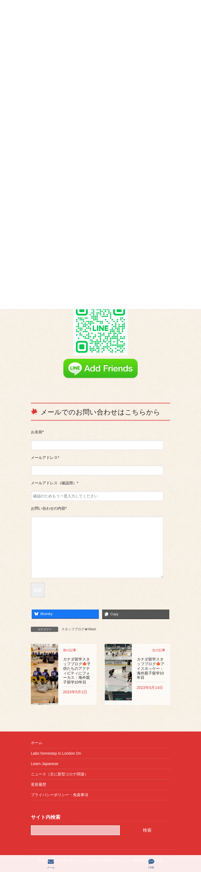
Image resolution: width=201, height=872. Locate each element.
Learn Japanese (44, 763)
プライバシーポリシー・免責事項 (59, 795)
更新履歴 (38, 784)
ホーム (36, 742)
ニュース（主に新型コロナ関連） (59, 774)
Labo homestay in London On (56, 753)
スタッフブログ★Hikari (78, 629)
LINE (151, 864)
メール (51, 864)
